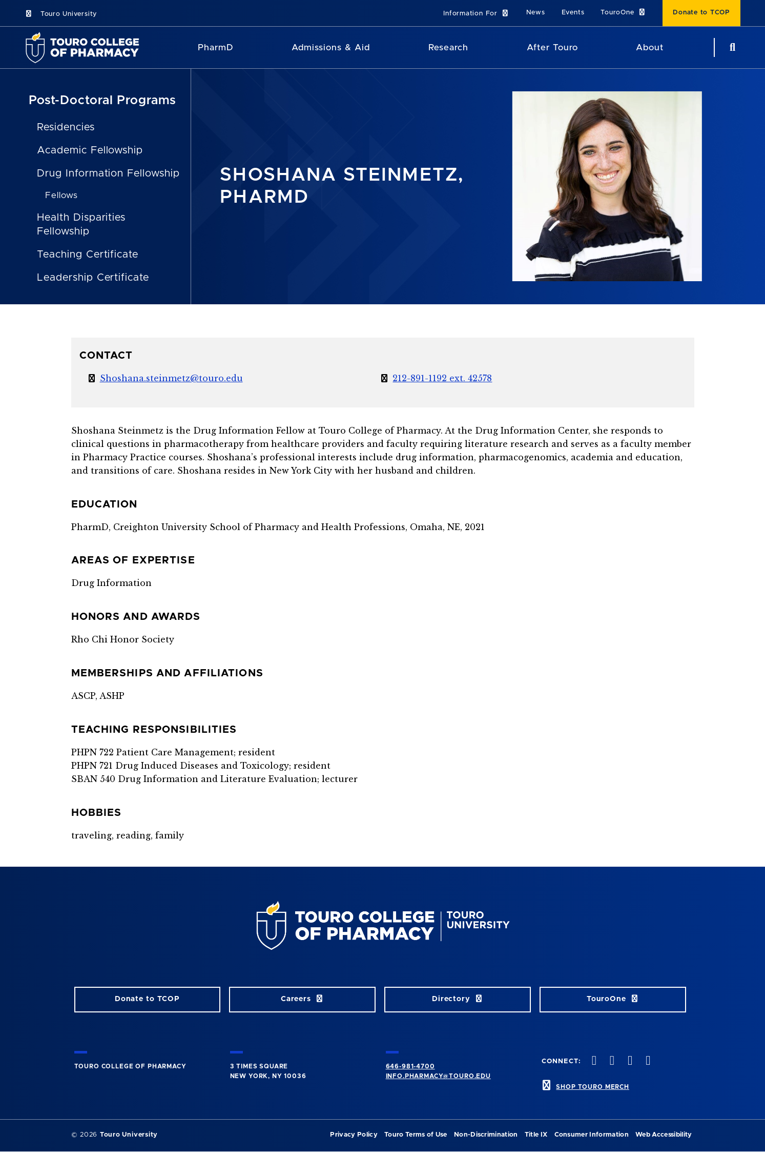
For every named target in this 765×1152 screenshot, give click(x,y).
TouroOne (623, 12)
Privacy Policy (353, 1134)
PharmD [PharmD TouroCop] (216, 47)
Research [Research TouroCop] (448, 47)
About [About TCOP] (650, 47)
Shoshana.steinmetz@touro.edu (171, 378)
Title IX (536, 1134)
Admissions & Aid (331, 47)
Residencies (66, 127)
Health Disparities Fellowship (81, 224)
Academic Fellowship (90, 150)
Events (573, 12)
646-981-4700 (410, 1066)
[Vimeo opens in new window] (647, 1061)
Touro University (61, 14)
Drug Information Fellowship (108, 173)
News (535, 12)
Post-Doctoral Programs (102, 100)
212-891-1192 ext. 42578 (442, 378)
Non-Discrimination (486, 1134)
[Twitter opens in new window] (610, 1061)
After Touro (552, 47)
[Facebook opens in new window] (592, 1061)
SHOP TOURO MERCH (592, 1087)
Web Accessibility (663, 1134)
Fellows (61, 195)
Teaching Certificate (87, 254)
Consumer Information (591, 1134)
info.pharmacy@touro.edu (438, 1076)
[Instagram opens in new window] (629, 1061)
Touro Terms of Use (415, 1134)
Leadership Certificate (93, 277)
